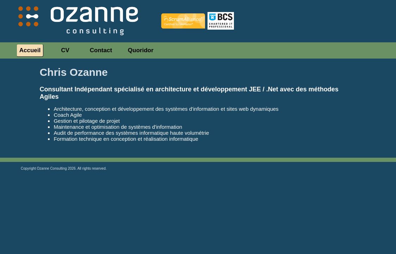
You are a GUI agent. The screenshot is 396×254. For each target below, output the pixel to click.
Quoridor (141, 50)
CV (65, 50)
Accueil (30, 50)
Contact (101, 50)
